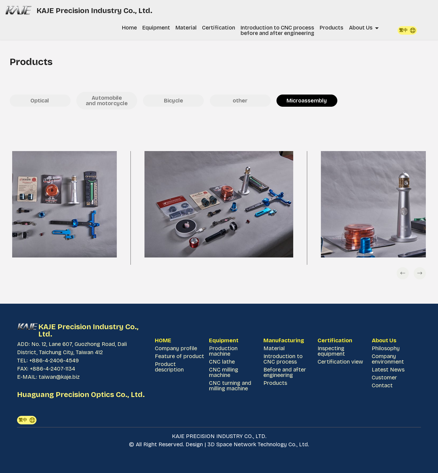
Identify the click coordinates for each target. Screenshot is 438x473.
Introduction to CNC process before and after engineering (277, 30)
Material (186, 27)
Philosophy (386, 348)
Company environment (388, 359)
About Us (361, 27)
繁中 (407, 30)
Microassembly (307, 100)
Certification (218, 27)
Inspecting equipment (331, 351)
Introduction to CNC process (283, 359)
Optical (40, 100)
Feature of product (179, 356)
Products (331, 27)
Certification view (340, 361)
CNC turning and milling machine (230, 386)
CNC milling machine (223, 372)
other (240, 100)
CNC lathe (222, 361)
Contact (382, 385)
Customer (384, 377)
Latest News (388, 369)
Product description (169, 367)
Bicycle (173, 100)
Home (129, 27)
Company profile (176, 348)
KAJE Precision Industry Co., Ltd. (95, 10)
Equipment (156, 27)
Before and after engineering (284, 372)
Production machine (223, 351)
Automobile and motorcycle (107, 101)
